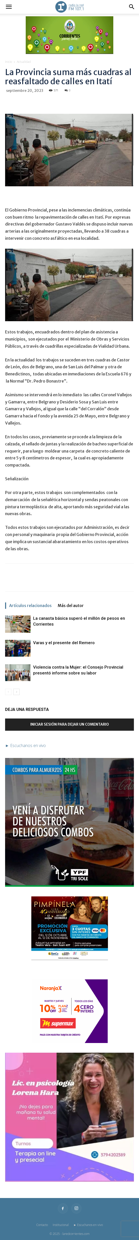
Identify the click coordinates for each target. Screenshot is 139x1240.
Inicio (8, 62)
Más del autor (71, 605)
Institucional (61, 1225)
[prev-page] (8, 692)
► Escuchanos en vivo (88, 1225)
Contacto (42, 1225)
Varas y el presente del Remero (64, 642)
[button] (9, 7)
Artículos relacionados (30, 605)
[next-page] (16, 692)
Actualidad (24, 62)
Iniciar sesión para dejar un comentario (69, 724)
